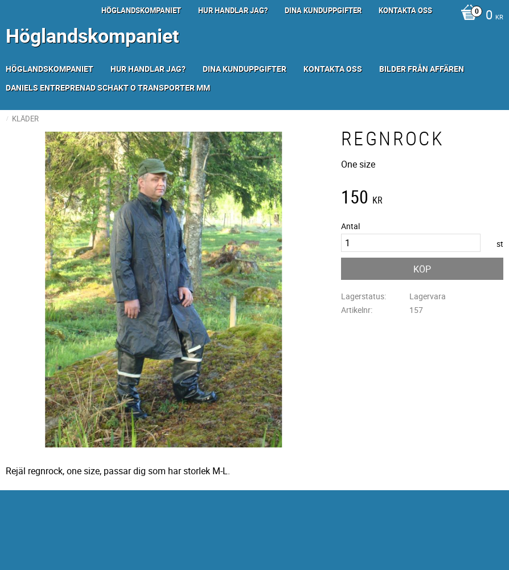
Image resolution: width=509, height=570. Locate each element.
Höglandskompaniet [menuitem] (141, 10)
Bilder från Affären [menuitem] (421, 68)
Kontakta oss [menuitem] (405, 10)
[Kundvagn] (479, 16)
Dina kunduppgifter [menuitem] (323, 10)
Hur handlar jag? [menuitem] (233, 10)
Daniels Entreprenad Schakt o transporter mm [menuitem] (108, 87)
